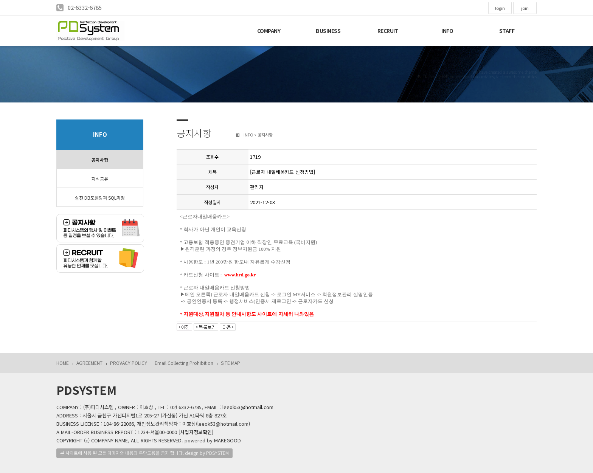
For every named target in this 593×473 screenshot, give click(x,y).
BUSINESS (328, 30)
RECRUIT (388, 30)
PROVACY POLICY (128, 363)
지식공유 (100, 178)
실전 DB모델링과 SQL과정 (100, 197)
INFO (447, 30)
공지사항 (100, 160)
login (500, 8)
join (525, 8)
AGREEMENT (89, 363)
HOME (62, 363)
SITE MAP (230, 363)
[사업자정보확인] (196, 432)
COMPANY (269, 30)
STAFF (507, 30)
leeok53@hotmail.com (247, 407)
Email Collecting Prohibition (184, 363)
